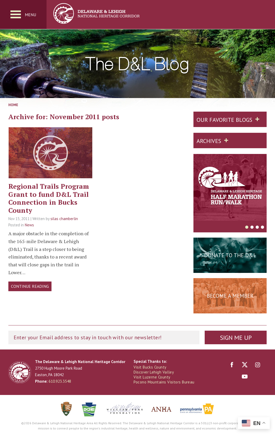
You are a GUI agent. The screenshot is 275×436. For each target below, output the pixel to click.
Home (13, 104)
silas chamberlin (64, 218)
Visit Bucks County (150, 367)
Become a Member (230, 295)
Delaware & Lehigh (19, 372)
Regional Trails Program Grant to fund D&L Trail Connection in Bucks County (48, 198)
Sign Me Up (236, 338)
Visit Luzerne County (152, 377)
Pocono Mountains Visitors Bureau (164, 382)
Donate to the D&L (230, 255)
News (29, 224)
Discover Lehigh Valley (154, 372)
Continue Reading (30, 286)
